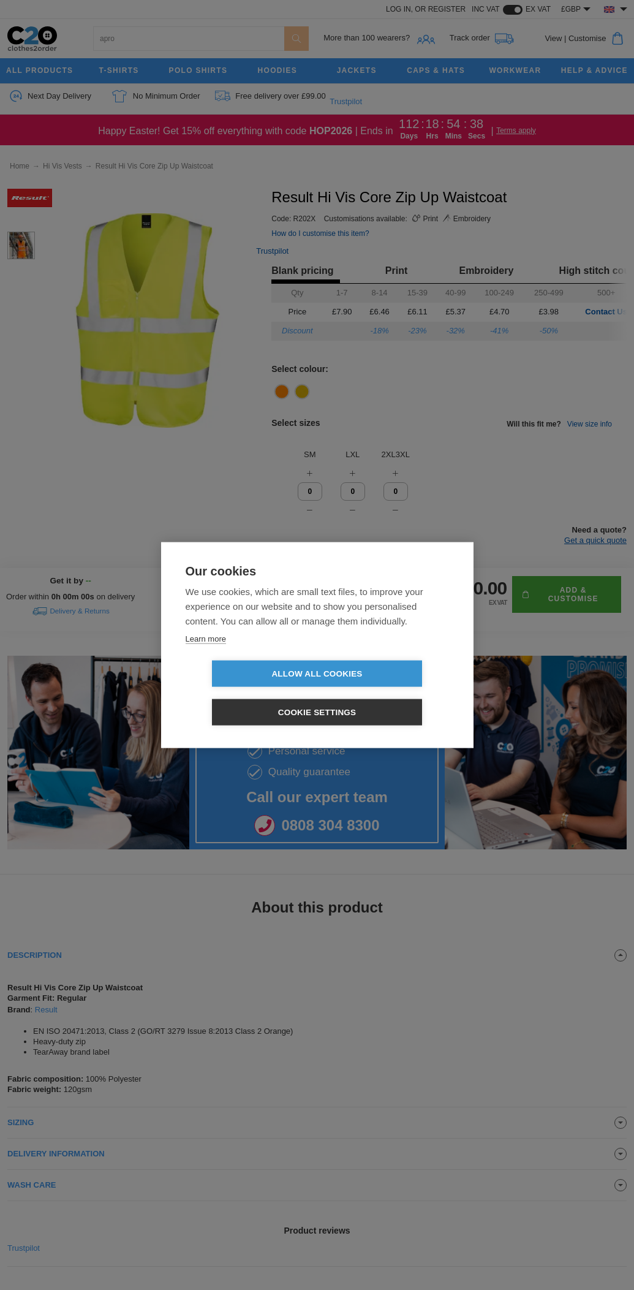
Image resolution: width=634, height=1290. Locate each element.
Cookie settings (388, 693)
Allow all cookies (246, 693)
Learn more (206, 657)
